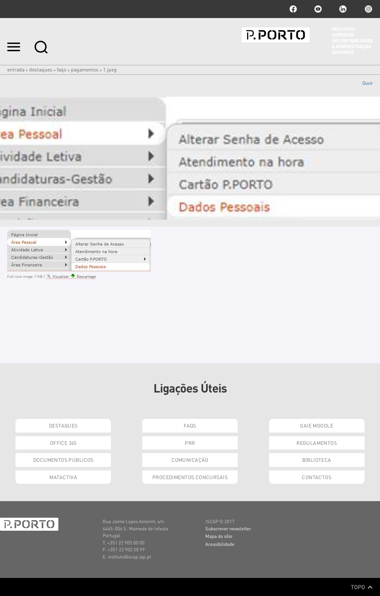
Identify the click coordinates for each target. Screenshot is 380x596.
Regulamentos (316, 442)
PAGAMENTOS (84, 69)
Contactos (316, 477)
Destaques (40, 69)
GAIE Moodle (316, 425)
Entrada (15, 69)
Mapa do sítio (218, 536)
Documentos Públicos (63, 459)
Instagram (367, 9)
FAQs (61, 69)
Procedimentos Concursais (190, 477)
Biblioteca (316, 459)
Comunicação (190, 459)
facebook (293, 9)
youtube (318, 9)
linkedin (343, 9)
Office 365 (63, 442)
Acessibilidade (219, 544)
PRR (190, 442)
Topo (362, 587)
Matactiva (63, 477)
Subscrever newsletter (228, 528)
